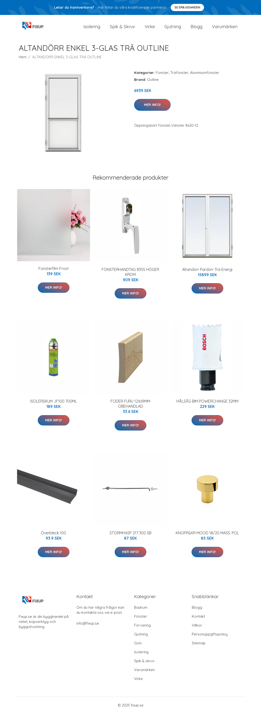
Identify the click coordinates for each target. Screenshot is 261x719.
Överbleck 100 (53, 538)
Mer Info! (152, 110)
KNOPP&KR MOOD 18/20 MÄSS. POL (207, 538)
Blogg (196, 29)
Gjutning (172, 29)
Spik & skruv (144, 666)
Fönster (162, 78)
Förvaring (142, 630)
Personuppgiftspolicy (210, 639)
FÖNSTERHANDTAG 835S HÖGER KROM (130, 277)
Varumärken (224, 29)
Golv (138, 648)
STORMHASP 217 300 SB (130, 538)
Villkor (197, 630)
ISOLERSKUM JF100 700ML (53, 406)
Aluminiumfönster (204, 78)
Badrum (140, 613)
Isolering (91, 29)
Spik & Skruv (122, 29)
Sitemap (198, 648)
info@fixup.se (87, 629)
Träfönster (179, 78)
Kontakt (198, 622)
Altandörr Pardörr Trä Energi (207, 274)
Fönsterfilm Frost (53, 274)
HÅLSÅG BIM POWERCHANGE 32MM (207, 406)
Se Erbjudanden (187, 7)
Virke (150, 29)
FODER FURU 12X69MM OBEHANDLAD (130, 409)
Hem (22, 62)
